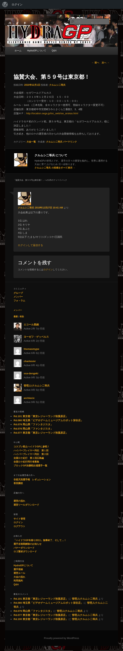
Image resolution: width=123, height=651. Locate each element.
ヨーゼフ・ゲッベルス (36, 336)
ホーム (18, 50)
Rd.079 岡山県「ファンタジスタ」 (33, 424)
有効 (22, 316)
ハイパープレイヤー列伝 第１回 (31, 450)
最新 (16, 316)
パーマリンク (70, 141)
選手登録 (18, 569)
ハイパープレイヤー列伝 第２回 (31, 454)
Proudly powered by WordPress (61, 638)
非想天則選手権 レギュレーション (32, 479)
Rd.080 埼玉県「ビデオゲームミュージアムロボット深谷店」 (48, 420)
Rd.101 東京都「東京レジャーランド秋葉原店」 (41, 416)
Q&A (54, 50)
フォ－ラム (19, 300)
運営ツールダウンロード (26, 504)
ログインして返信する (30, 245)
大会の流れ (19, 577)
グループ (18, 293)
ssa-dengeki (31, 373)
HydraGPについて (36, 50)
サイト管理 (19, 518)
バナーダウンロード (24, 547)
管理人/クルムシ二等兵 (37, 385)
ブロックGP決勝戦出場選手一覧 (30, 465)
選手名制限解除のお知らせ (27, 544)
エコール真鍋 (31, 324)
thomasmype (31, 349)
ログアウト (19, 526)
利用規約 (18, 580)
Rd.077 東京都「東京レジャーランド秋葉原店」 (41, 432)
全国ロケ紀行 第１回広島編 (29, 458)
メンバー (18, 296)
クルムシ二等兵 (57, 85)
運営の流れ (19, 501)
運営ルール (19, 573)
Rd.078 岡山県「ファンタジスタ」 (33, 428)
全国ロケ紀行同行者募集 (26, 461)
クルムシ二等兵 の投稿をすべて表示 (54, 167)
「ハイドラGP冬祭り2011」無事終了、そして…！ (40, 540)
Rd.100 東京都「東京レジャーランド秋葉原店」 (41, 619)
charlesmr (30, 361)
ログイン (17, 4)
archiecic (29, 398)
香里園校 (18, 483)
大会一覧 (31, 141)
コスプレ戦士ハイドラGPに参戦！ (31, 446)
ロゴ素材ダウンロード (25, 551)
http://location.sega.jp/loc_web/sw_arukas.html (52, 113)
